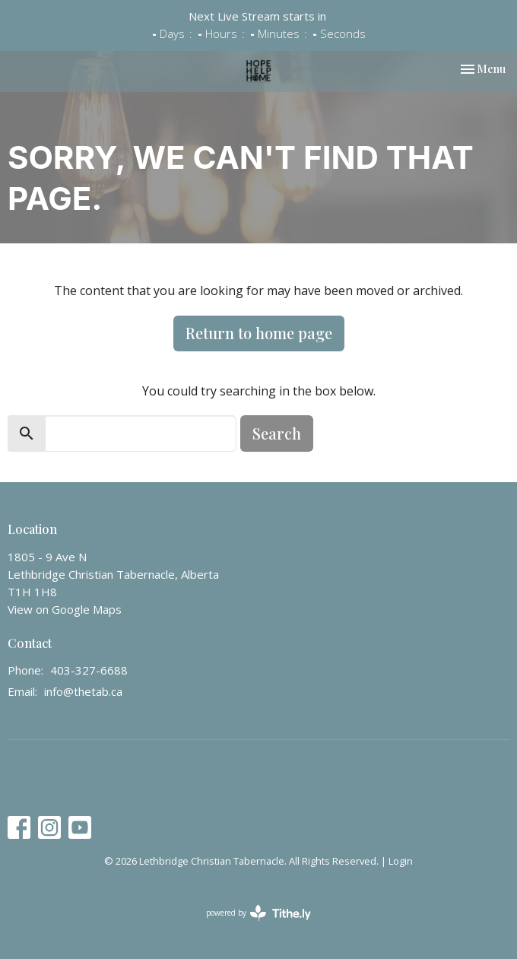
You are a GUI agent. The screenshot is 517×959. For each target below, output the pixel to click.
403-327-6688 (89, 670)
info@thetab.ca (83, 691)
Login (401, 861)
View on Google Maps (65, 609)
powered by (258, 913)
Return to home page (259, 332)
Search (276, 433)
